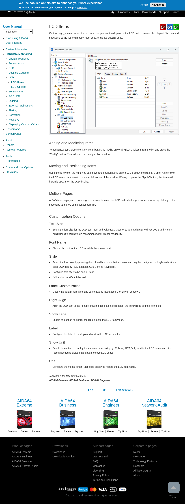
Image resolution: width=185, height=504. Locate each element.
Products (124, 12)
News (136, 452)
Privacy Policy (101, 475)
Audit (9, 140)
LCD (11, 77)
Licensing (98, 470)
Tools (9, 156)
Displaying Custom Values (23, 124)
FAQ (95, 461)
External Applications (20, 105)
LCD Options (18, 86)
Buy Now (12, 431)
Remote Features (16, 149)
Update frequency (18, 58)
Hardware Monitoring (19, 54)
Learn (175, 12)
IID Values (12, 172)
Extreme (24, 403)
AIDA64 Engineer (22, 456)
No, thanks (158, 4)
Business (68, 403)
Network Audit (154, 403)
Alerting (12, 110)
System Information (17, 49)
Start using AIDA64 (17, 38)
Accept (144, 4)
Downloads (149, 12)
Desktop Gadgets (18, 72)
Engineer (111, 403)
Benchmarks (13, 129)
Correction (14, 115)
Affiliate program (142, 470)
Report (10, 145)
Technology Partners (145, 461)
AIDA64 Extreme (21, 452)
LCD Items (17, 82)
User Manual (12, 26)
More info (82, 7)
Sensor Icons (16, 63)
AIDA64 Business (22, 461)
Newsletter (139, 456)
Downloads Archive (63, 456)
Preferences (13, 160)
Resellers (138, 465)
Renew (24, 431)
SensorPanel (15, 91)
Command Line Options (19, 167)
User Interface (14, 42)
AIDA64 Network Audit (25, 465)
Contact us (99, 465)
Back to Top (174, 490)
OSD (11, 68)
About (136, 475)
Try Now (36, 431)
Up (104, 390)
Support (164, 12)
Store (135, 12)
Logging (13, 100)
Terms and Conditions (105, 480)
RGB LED (14, 96)
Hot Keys (13, 119)
